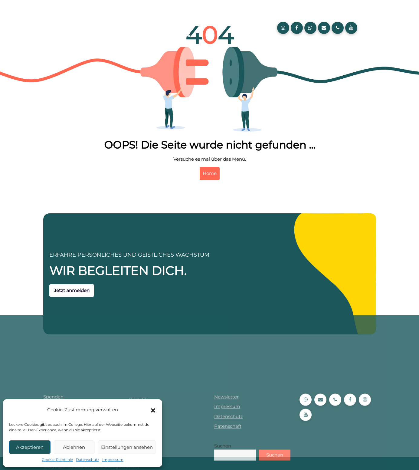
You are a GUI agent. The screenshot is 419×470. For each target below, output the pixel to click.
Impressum (112, 459)
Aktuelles (190, 21)
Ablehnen (74, 447)
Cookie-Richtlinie (57, 459)
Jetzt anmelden (59, 290)
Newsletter (226, 454)
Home (210, 173)
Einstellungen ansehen (127, 447)
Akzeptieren (30, 447)
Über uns (143, 34)
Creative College (152, 21)
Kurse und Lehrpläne (234, 21)
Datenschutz (87, 459)
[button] (153, 410)
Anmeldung (176, 34)
